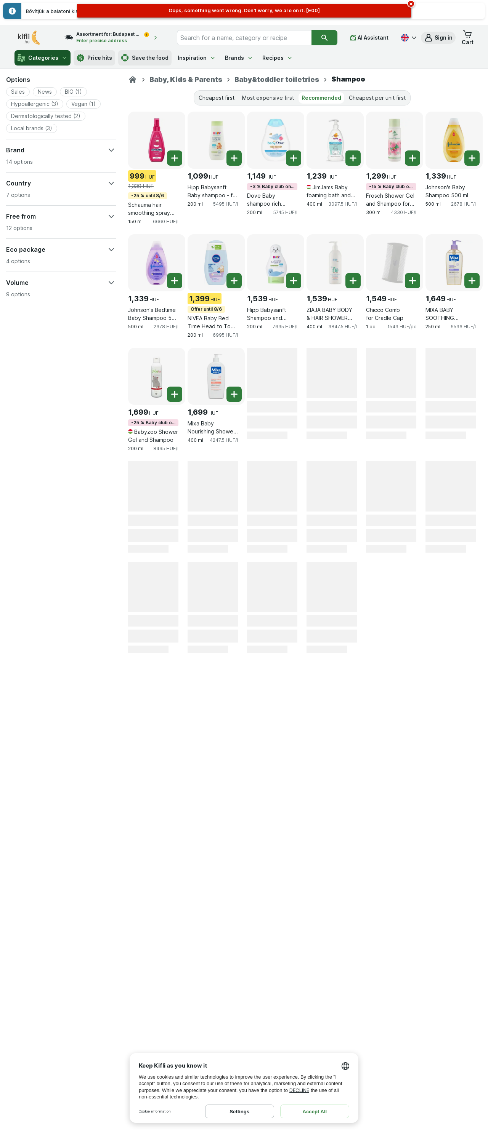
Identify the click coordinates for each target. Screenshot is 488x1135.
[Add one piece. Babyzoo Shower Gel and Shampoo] (174, 394)
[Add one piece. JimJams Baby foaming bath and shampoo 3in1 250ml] (353, 158)
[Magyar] (408, 37)
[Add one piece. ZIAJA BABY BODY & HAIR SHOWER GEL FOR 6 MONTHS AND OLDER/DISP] (353, 280)
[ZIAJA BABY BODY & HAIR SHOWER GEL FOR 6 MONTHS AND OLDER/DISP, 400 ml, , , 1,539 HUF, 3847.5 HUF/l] (335, 262)
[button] (438, 38)
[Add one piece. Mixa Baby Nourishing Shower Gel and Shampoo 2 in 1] (234, 394)
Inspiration (197, 57)
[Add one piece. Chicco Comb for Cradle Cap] (412, 280)
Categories (42, 58)
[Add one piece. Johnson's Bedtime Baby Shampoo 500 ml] (174, 280)
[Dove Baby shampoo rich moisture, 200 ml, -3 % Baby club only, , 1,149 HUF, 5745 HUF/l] (275, 140)
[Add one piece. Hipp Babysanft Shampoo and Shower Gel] (293, 280)
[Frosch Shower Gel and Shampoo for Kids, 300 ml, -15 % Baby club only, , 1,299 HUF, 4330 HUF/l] (394, 140)
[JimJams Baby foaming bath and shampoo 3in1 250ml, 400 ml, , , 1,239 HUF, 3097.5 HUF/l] (335, 140)
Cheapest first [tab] (216, 97)
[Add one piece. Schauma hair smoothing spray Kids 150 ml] (174, 158)
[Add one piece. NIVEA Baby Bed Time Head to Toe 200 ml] (234, 280)
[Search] (324, 37)
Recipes (277, 57)
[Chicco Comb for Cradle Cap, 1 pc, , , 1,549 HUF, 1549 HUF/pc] (394, 262)
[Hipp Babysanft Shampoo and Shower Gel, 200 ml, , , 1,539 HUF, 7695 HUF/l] (275, 262)
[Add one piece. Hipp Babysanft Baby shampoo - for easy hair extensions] (234, 158)
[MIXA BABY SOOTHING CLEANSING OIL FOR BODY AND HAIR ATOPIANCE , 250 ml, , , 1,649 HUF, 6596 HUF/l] (454, 262)
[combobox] (244, 37)
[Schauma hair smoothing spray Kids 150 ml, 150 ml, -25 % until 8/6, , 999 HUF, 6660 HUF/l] (156, 140)
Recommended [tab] (321, 97)
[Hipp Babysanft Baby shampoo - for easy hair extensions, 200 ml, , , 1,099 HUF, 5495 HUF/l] (216, 140)
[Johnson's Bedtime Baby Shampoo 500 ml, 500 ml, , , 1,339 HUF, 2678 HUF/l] (156, 262)
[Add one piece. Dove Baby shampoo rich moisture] (293, 158)
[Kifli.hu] (132, 79)
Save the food (145, 58)
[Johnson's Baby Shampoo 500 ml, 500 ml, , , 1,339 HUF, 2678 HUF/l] (454, 140)
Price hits (94, 58)
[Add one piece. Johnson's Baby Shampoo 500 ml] (472, 158)
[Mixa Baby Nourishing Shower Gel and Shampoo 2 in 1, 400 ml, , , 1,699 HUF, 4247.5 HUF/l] (216, 376)
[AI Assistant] (369, 37)
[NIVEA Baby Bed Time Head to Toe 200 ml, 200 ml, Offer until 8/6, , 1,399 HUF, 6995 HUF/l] (216, 262)
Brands (239, 57)
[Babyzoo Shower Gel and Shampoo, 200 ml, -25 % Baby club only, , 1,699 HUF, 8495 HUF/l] (156, 376)
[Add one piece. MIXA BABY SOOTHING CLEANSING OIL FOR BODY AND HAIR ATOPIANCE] (472, 280)
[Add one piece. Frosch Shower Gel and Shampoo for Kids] (412, 158)
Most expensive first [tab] (268, 97)
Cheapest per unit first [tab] (377, 97)
